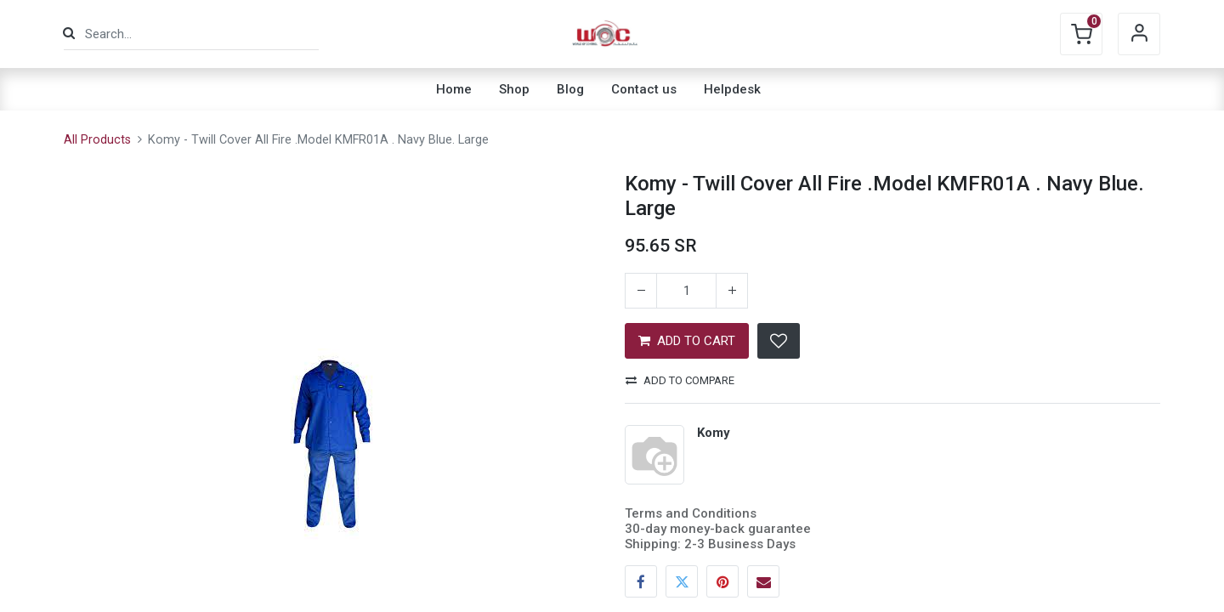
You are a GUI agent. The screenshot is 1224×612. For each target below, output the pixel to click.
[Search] (69, 33)
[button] (778, 341)
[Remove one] (641, 291)
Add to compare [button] (680, 380)
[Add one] (732, 291)
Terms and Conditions (690, 513)
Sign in (1139, 34)
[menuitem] (453, 89)
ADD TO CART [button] (686, 340)
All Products (97, 140)
